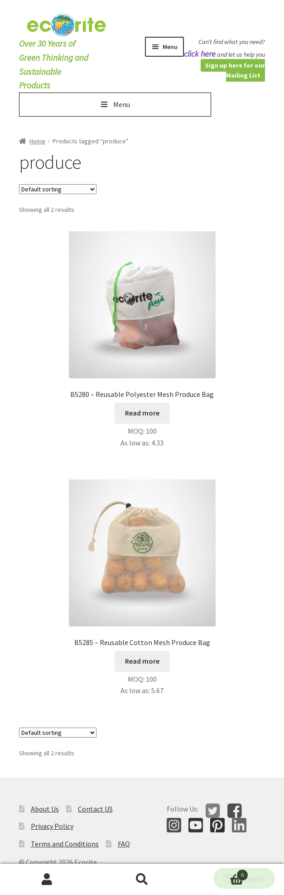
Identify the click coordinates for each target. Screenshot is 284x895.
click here (200, 54)
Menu (115, 104)
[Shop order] (57, 189)
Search (142, 879)
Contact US (95, 808)
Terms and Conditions (65, 843)
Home (37, 141)
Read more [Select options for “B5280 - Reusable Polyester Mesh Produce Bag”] (142, 412)
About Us (45, 808)
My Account (47, 879)
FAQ (124, 843)
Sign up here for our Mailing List (235, 70)
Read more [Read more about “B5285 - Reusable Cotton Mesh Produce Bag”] (142, 660)
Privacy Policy (52, 826)
